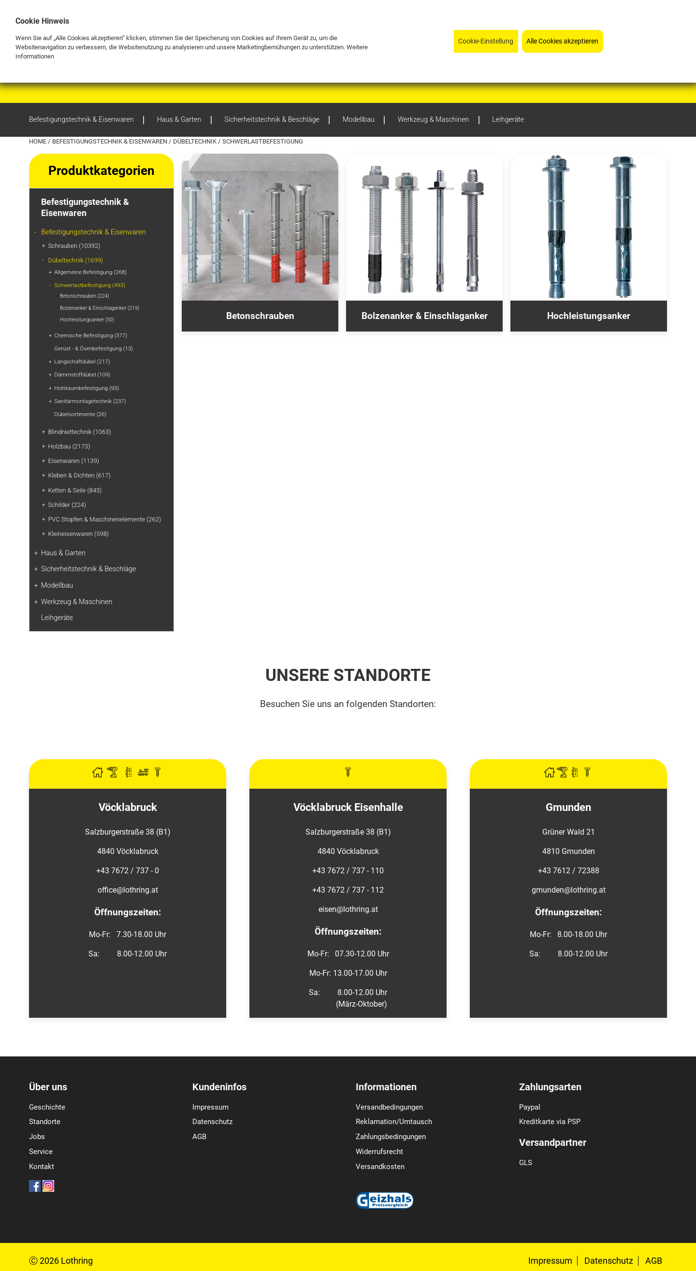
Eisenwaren (73, 460)
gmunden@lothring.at (569, 890)
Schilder (67, 504)
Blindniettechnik (79, 431)
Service (41, 1151)
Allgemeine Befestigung (90, 272)
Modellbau (57, 585)
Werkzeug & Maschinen (76, 602)
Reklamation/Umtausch (394, 1121)
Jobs (37, 1136)
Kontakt (41, 1166)
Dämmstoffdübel (82, 374)
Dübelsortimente (80, 414)
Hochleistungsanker (87, 320)
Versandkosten (380, 1166)
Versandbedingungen (389, 1107)
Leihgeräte (57, 618)
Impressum (210, 1107)
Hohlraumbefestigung (86, 388)
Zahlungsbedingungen (391, 1136)
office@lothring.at (128, 890)
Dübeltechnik (195, 141)
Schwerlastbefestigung (89, 285)
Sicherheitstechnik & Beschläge (88, 569)
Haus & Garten (63, 553)
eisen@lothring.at (348, 909)
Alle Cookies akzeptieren (562, 41)
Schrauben (74, 245)
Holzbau (69, 446)
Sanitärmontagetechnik (90, 401)
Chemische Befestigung (90, 335)
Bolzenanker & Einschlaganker (99, 308)
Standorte (44, 1121)
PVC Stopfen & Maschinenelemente (104, 519)
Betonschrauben (84, 296)
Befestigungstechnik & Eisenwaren (110, 141)
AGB (199, 1136)
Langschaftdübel (82, 361)
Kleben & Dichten (79, 475)
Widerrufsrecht (379, 1151)
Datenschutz (212, 1121)
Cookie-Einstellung (485, 41)
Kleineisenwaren (78, 533)
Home (38, 141)
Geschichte (47, 1107)
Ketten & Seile (75, 490)
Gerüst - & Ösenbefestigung (93, 348)
